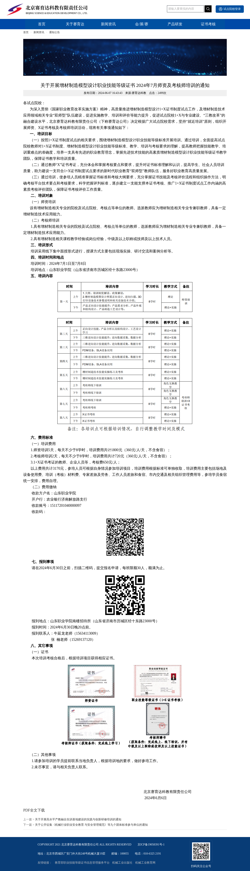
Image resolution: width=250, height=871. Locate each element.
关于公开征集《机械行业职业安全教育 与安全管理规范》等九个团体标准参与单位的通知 (91, 824)
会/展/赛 (141, 24)
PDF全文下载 (34, 810)
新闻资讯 (108, 24)
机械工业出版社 (122, 862)
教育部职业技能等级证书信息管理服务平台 (82, 862)
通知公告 (54, 32)
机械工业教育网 (145, 862)
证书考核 (208, 24)
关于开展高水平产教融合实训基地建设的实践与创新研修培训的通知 (78, 819)
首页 (41, 24)
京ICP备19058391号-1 (151, 844)
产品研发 (175, 24)
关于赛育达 (75, 24)
